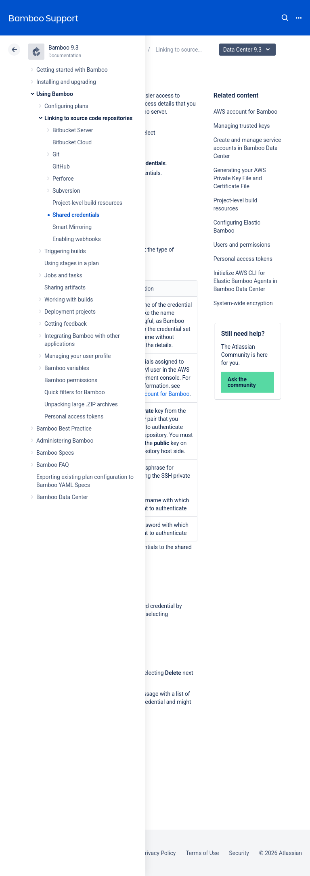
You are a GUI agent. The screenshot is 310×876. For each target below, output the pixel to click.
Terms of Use (202, 853)
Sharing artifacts (65, 287)
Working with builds (68, 299)
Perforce (63, 178)
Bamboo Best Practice (64, 428)
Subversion (66, 190)
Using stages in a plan (71, 263)
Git (55, 154)
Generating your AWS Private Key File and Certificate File (240, 178)
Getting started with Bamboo (72, 70)
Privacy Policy (158, 853)
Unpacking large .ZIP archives (81, 404)
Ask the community (242, 382)
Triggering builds (65, 251)
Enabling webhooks (76, 239)
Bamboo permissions (70, 380)
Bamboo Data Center (62, 497)
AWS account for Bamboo (246, 111)
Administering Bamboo (64, 440)
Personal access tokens (73, 416)
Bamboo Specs (55, 452)
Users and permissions (242, 244)
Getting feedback (65, 323)
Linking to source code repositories (88, 118)
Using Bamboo (54, 94)
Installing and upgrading (66, 82)
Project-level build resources (87, 203)
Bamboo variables (66, 368)
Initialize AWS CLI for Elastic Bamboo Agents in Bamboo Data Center (245, 281)
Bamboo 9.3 (63, 47)
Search (285, 17)
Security (239, 853)
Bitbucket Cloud (72, 142)
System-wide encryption (243, 303)
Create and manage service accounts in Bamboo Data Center (247, 148)
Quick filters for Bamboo (74, 392)
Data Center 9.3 (248, 50)
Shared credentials (75, 215)
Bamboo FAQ (52, 465)
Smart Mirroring (72, 227)
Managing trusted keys (242, 126)
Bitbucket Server (72, 130)
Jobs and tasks (63, 275)
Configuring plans (66, 106)
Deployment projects (70, 311)
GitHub (61, 166)
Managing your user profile (77, 356)
